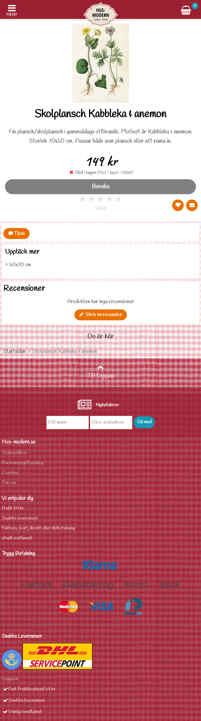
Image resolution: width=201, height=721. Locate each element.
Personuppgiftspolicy (22, 463)
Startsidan (14, 351)
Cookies (10, 473)
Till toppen (100, 372)
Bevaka (100, 187)
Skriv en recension (100, 315)
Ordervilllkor (14, 453)
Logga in (10, 679)
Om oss (9, 483)
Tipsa (16, 233)
